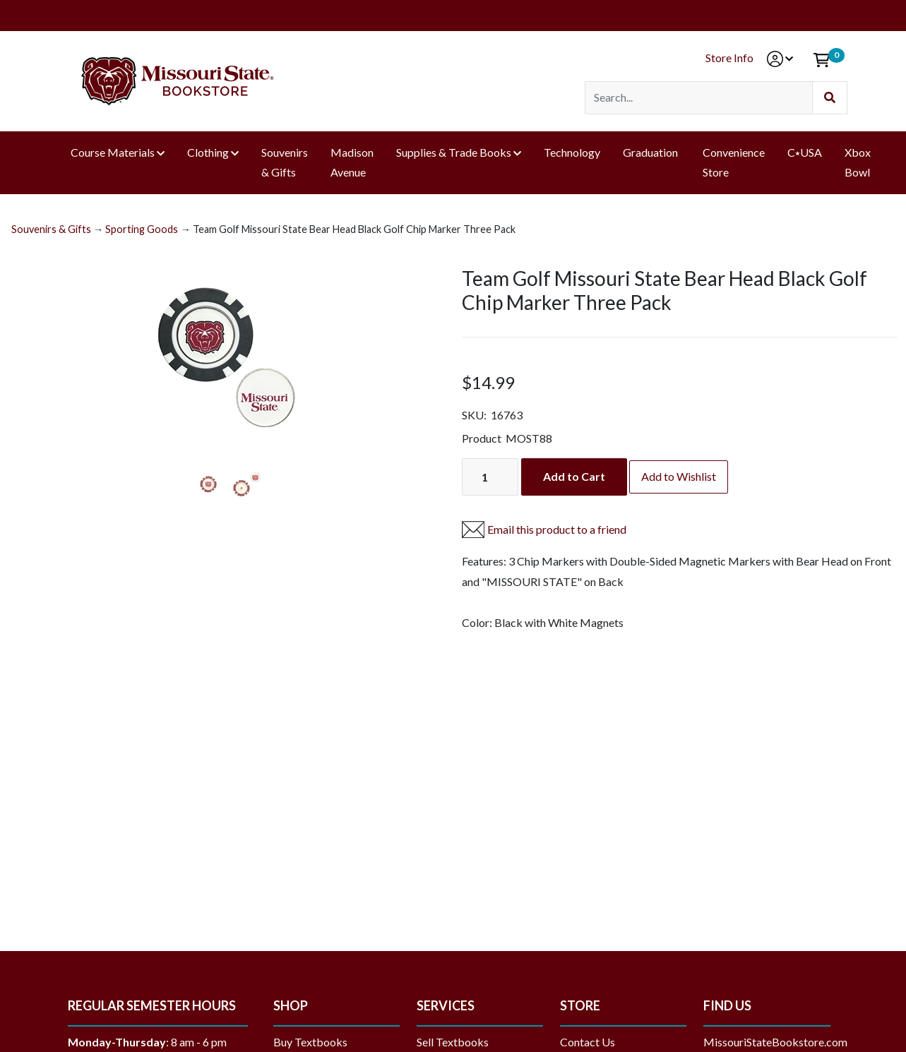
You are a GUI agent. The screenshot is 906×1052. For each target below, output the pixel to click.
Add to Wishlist (678, 476)
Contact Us (587, 1041)
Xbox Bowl (858, 162)
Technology (572, 152)
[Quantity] (490, 477)
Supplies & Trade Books (453, 152)
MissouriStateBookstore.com (775, 1041)
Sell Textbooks (453, 1041)
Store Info (729, 57)
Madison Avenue (352, 162)
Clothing (208, 152)
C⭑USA (804, 152)
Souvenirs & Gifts (284, 162)
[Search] (699, 97)
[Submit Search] (829, 97)
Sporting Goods (141, 229)
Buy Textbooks (310, 1041)
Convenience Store (734, 162)
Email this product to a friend (556, 529)
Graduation (651, 152)
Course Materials (113, 152)
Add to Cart (574, 476)
